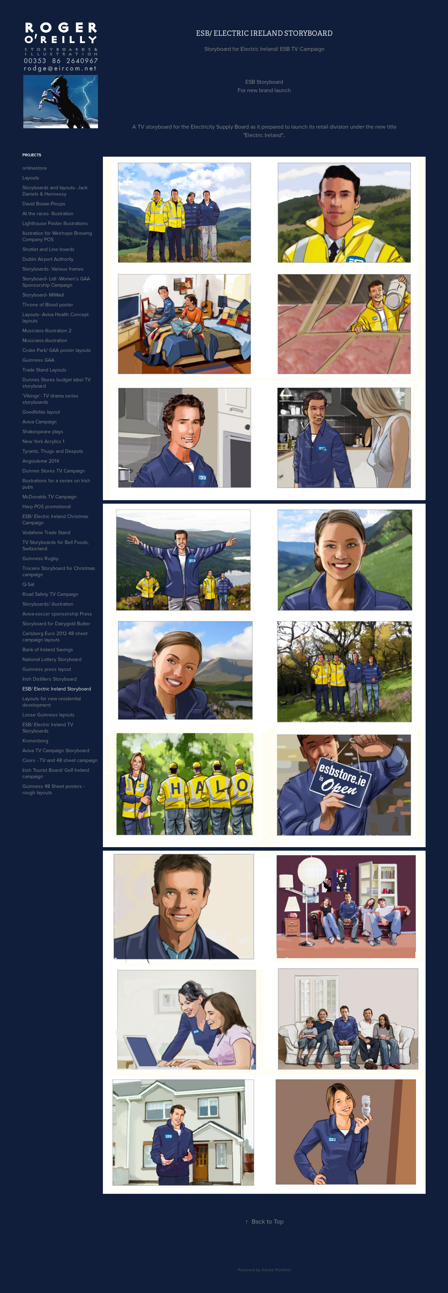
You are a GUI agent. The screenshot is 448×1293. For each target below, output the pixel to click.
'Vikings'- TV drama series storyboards (50, 399)
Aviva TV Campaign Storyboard (55, 750)
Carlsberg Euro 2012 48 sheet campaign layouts (55, 636)
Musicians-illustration (44, 340)
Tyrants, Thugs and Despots (52, 451)
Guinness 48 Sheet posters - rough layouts (53, 789)
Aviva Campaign (39, 421)
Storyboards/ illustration (48, 603)
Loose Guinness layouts (48, 714)
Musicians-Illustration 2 (46, 330)
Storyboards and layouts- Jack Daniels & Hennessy (55, 190)
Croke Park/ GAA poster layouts (56, 350)
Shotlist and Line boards (48, 249)
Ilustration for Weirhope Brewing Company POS (57, 236)
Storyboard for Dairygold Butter (56, 623)
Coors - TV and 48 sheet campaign (60, 760)
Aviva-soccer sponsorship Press (57, 613)
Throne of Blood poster (47, 304)
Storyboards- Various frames (53, 268)
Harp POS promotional (46, 506)
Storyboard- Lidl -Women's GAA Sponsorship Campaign (56, 281)
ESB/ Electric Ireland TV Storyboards (47, 727)
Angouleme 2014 (40, 460)
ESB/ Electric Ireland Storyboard (56, 688)
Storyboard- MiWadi (43, 294)
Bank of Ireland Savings (47, 649)
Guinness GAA (38, 359)
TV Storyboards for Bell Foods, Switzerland (55, 545)
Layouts (30, 177)
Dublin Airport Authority (48, 259)
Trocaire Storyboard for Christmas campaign (58, 571)
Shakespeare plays (42, 431)
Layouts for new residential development (51, 701)
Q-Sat (28, 584)
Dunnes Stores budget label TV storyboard (56, 382)
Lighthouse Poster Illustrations (55, 223)
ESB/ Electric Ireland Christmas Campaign (55, 519)
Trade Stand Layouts (44, 369)
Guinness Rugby (40, 558)
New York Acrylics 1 (43, 441)
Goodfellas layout (41, 411)
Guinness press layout (46, 669)
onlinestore (34, 167)
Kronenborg (35, 740)
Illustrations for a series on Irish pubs (56, 483)
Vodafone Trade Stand (46, 532)
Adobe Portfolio (276, 1270)
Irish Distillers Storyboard (49, 678)
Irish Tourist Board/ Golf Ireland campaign (55, 773)
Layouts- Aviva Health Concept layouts (55, 317)
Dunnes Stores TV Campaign (53, 470)
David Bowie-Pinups (43, 203)
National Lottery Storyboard (52, 659)
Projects (31, 155)
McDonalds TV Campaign (49, 496)
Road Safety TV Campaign (50, 594)
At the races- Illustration (48, 213)
